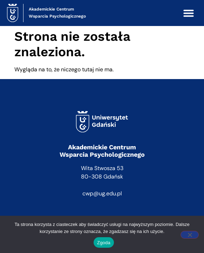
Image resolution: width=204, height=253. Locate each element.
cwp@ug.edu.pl (102, 193)
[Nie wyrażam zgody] (190, 235)
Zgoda (103, 242)
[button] (188, 13)
